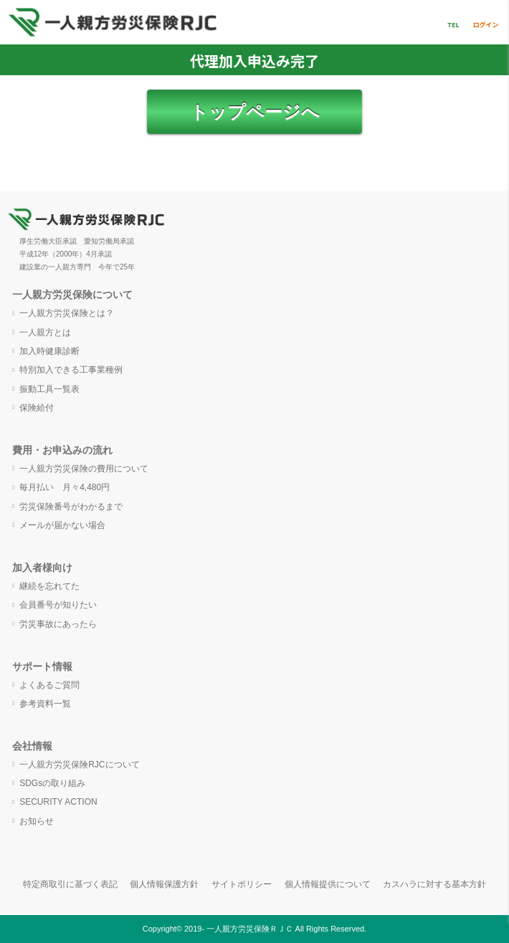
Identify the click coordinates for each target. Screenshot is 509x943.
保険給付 (36, 408)
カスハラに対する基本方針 (434, 884)
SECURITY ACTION (58, 802)
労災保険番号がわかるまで (71, 507)
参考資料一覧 (45, 704)
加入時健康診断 (49, 351)
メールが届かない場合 (62, 525)
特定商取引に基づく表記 (70, 884)
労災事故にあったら (58, 624)
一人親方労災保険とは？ (66, 313)
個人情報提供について (328, 884)
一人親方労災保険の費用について (83, 469)
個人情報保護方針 (164, 884)
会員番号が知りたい (58, 605)
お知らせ (36, 821)
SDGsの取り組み (52, 783)
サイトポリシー (241, 884)
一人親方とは (45, 332)
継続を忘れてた (49, 586)
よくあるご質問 (49, 685)
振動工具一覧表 (49, 389)
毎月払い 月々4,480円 (64, 487)
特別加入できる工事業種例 (71, 370)
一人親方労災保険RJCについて (79, 765)
